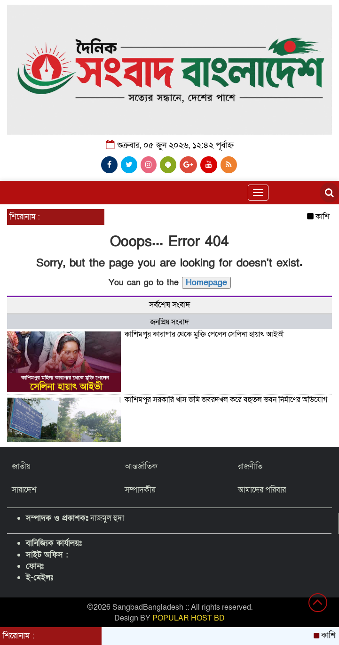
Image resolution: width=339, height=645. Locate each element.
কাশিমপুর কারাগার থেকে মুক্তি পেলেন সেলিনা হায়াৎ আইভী (204, 334)
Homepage (206, 282)
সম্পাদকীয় (140, 489)
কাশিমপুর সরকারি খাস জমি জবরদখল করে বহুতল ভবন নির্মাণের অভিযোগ (226, 400)
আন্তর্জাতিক (141, 466)
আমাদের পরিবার (262, 489)
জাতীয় (21, 466)
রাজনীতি (250, 466)
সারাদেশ (24, 489)
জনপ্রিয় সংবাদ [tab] (169, 322)
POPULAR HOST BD (188, 618)
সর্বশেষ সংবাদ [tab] (169, 304)
